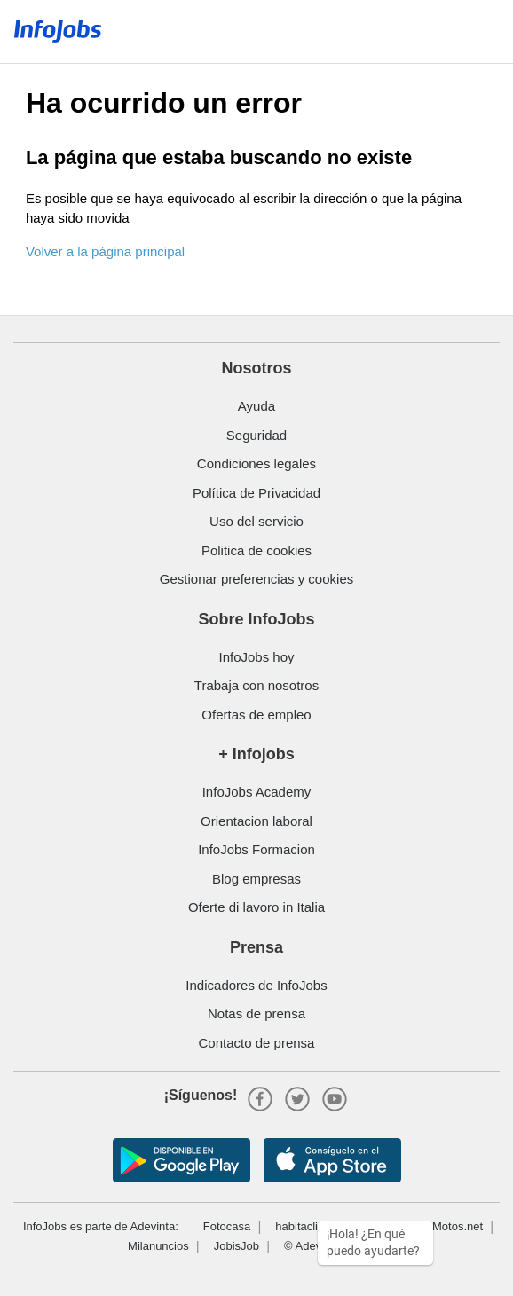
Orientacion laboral (256, 821)
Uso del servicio (256, 521)
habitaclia (299, 1226)
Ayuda (256, 405)
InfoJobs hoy (256, 656)
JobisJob (236, 1246)
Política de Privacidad (256, 492)
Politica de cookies (256, 550)
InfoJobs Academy (257, 791)
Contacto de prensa (257, 1042)
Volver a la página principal (105, 251)
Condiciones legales (256, 463)
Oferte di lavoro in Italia (256, 907)
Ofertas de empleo (256, 714)
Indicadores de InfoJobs (256, 985)
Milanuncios (158, 1246)
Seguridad (256, 435)
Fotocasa (226, 1226)
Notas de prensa (256, 1013)
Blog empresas (256, 878)
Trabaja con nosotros (256, 685)
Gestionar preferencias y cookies (256, 578)
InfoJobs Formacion (256, 849)
